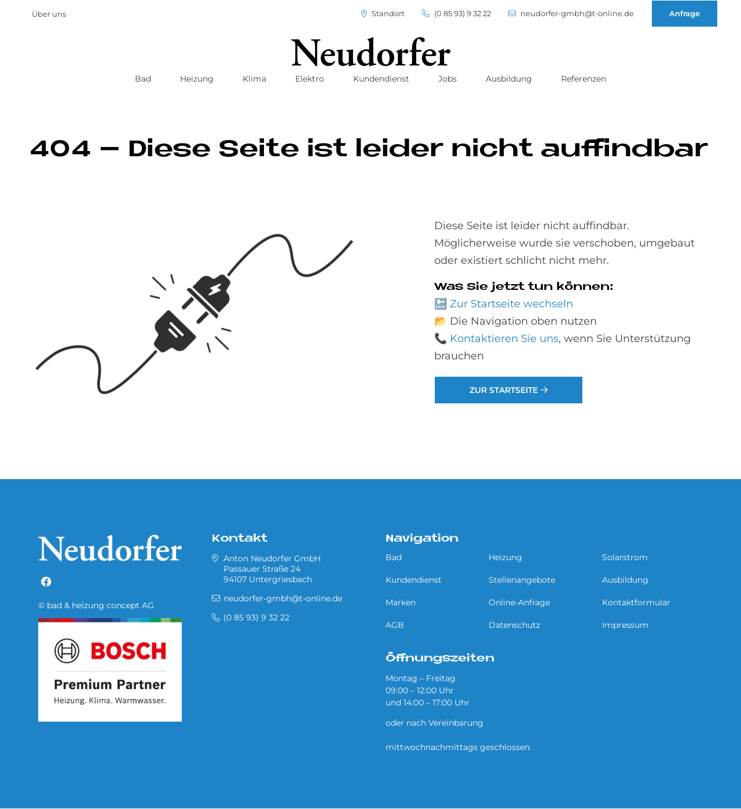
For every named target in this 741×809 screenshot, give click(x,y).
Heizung (197, 78)
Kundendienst (381, 78)
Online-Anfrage (519, 602)
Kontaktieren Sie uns (504, 338)
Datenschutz (514, 625)
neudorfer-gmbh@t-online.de (571, 13)
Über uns (49, 14)
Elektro (309, 78)
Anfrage (684, 13)
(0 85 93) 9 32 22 (456, 13)
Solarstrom (625, 557)
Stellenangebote (522, 580)
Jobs (447, 78)
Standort (383, 13)
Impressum (625, 625)
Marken (401, 602)
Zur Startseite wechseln (511, 303)
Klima (254, 78)
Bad (143, 78)
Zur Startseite (503, 390)
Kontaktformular (636, 602)
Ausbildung (509, 78)
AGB (395, 625)
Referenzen (583, 78)
